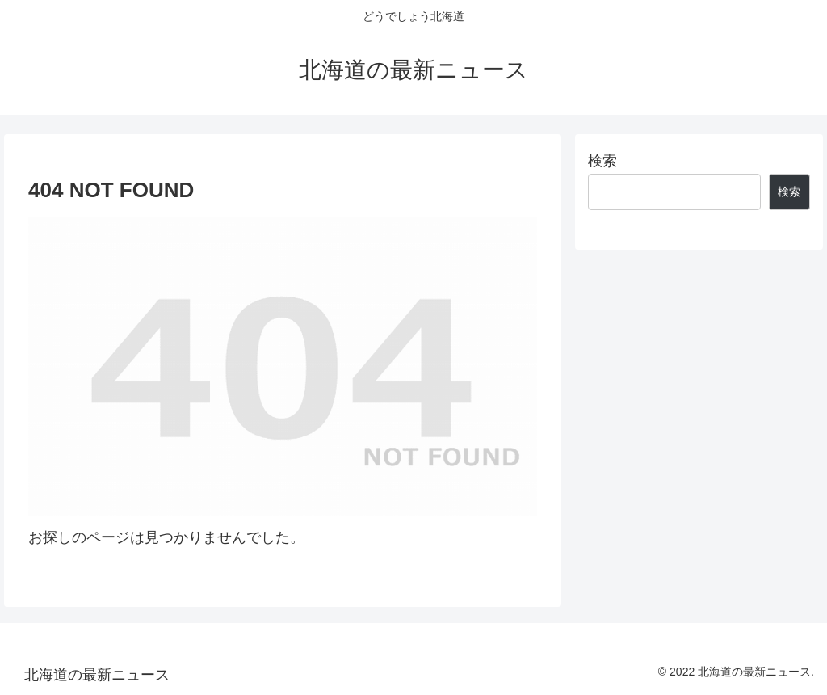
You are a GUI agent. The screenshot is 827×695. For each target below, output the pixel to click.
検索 (602, 161)
